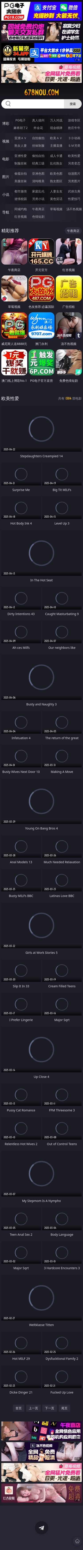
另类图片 (74, 181)
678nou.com (41, 92)
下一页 (49, 1408)
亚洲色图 (38, 173)
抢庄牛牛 (74, 128)
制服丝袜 (20, 163)
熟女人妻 (20, 145)
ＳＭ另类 (74, 145)
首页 (18, 1408)
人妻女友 (56, 191)
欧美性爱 (74, 156)
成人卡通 (56, 156)
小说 (5, 194)
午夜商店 (38, 209)
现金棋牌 (56, 128)
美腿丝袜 (20, 181)
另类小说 (38, 199)
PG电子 (20, 120)
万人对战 (56, 120)
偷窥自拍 (20, 173)
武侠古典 (74, 191)
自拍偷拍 (38, 138)
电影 (5, 158)
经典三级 (38, 163)
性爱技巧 (74, 199)
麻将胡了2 (21, 128)
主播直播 (56, 145)
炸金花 (38, 128)
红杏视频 (20, 216)
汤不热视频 (74, 209)
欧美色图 (56, 173)
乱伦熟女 (56, 163)
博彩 (5, 123)
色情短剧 (38, 216)
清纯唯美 (38, 181)
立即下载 (67, 1540)
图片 (5, 176)
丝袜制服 (38, 145)
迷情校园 (20, 199)
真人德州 (38, 120)
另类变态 (74, 163)
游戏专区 (74, 120)
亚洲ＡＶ (20, 138)
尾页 (64, 1408)
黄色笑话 (56, 199)
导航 (5, 212)
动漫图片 (74, 173)
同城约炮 (20, 209)
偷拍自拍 (38, 156)
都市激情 (20, 191)
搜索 (73, 104)
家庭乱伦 (38, 191)
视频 (5, 141)
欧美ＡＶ (56, 138)
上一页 (33, 1408)
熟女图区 (56, 181)
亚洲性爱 (20, 156)
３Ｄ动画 (74, 138)
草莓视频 (56, 209)
